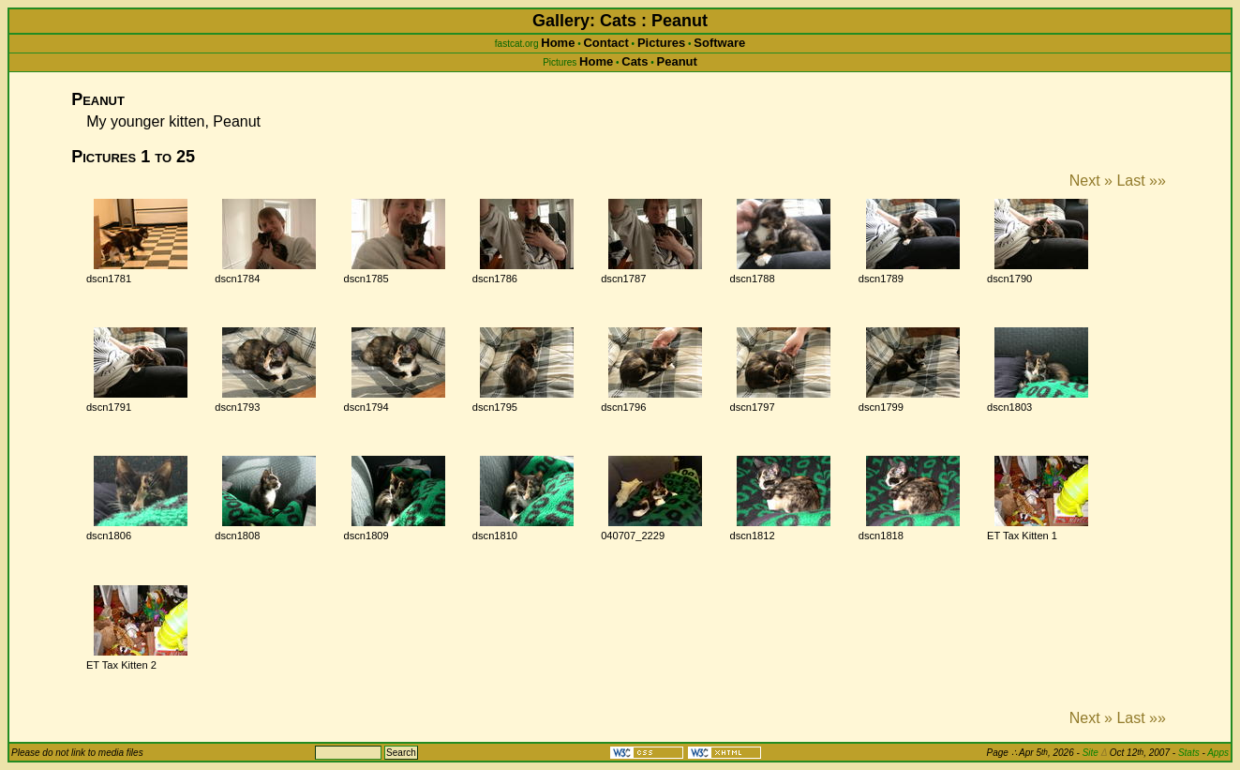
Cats (634, 61)
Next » (1091, 181)
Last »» (1140, 181)
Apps (1218, 752)
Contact (605, 43)
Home (558, 43)
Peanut (677, 61)
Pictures (661, 43)
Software (719, 43)
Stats (1189, 752)
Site (1095, 752)
